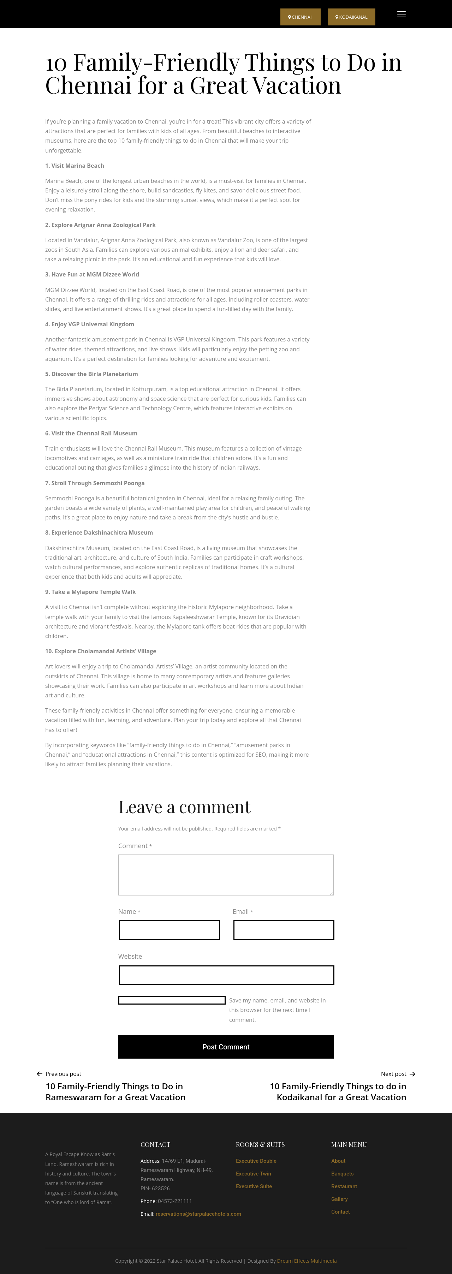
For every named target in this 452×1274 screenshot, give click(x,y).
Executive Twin (253, 1174)
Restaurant (344, 1186)
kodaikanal (351, 17)
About (338, 1161)
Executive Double (256, 1161)
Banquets (342, 1174)
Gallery (339, 1199)
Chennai (300, 17)
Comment (135, 845)
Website (130, 956)
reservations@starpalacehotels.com (198, 1214)
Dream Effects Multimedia (307, 1260)
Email (243, 911)
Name (129, 911)
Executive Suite (254, 1186)
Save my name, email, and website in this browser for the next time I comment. (277, 1009)
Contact (340, 1212)
